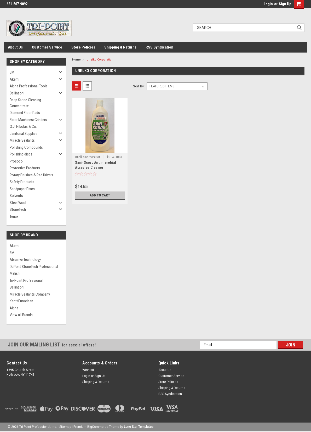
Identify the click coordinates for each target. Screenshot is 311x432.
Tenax (14, 216)
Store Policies (83, 47)
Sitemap (65, 427)
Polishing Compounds (26, 147)
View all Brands (21, 315)
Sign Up (285, 4)
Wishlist (88, 370)
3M (12, 72)
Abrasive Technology (25, 259)
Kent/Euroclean (21, 301)
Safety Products (22, 181)
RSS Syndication (159, 47)
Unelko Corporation (100, 59)
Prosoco (16, 161)
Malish (15, 273)
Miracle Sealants (22, 140)
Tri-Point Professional (26, 280)
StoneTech (18, 209)
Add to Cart (100, 195)
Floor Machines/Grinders (28, 119)
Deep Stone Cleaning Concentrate (25, 103)
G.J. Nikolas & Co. (23, 126)
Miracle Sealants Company (30, 294)
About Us (15, 47)
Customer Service (47, 47)
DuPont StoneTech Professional (34, 266)
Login (268, 4)
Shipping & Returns (120, 47)
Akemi (14, 79)
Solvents (16, 195)
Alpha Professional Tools (29, 86)
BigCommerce (97, 427)
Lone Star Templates (138, 427)
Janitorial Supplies (23, 133)
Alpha (14, 308)
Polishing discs (21, 154)
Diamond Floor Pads (25, 112)
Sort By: (139, 86)
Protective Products (25, 168)
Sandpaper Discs (22, 189)
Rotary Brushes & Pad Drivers (31, 175)
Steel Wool (18, 202)
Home (76, 59)
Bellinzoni (17, 93)
